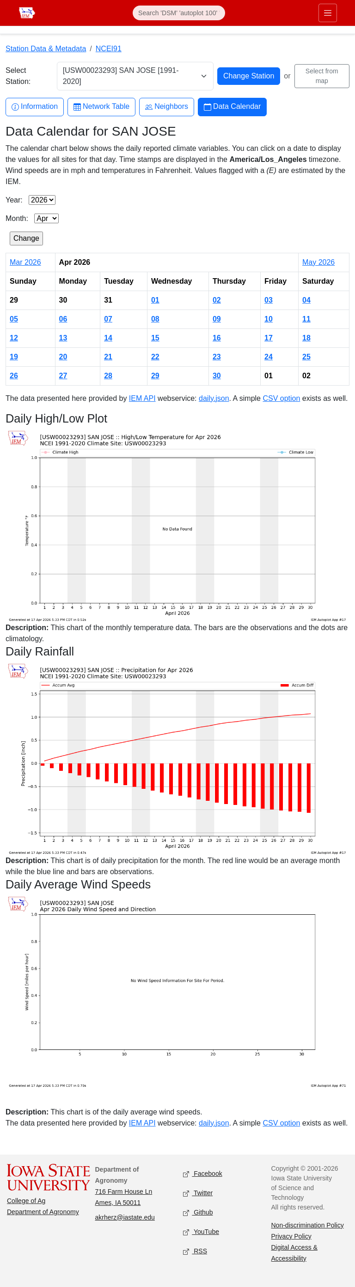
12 (14, 338)
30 (217, 376)
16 (217, 338)
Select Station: (18, 75)
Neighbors (166, 107)
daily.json (214, 398)
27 (63, 376)
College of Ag (26, 1200)
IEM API (142, 398)
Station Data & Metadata (46, 49)
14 (108, 338)
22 (155, 357)
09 (217, 319)
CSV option (281, 398)
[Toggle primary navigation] (327, 13)
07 (108, 319)
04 (306, 300)
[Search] (179, 13)
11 (306, 319)
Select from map (322, 75)
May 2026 (318, 262)
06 (63, 319)
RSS (195, 1251)
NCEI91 (109, 49)
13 (63, 338)
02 (217, 300)
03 (268, 300)
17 (268, 338)
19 (14, 357)
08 (155, 319)
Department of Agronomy (43, 1212)
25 (306, 357)
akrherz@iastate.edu (125, 1217)
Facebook (202, 1174)
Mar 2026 (25, 262)
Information (35, 107)
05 (14, 319)
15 (155, 338)
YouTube (201, 1232)
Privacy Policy (291, 1236)
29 (155, 376)
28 (108, 376)
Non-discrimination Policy (307, 1225)
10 (268, 319)
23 (217, 357)
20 (63, 357)
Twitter (198, 1193)
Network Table (101, 107)
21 (108, 357)
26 (14, 376)
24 (268, 357)
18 (306, 338)
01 (155, 300)
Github (198, 1212)
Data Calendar (232, 107)
